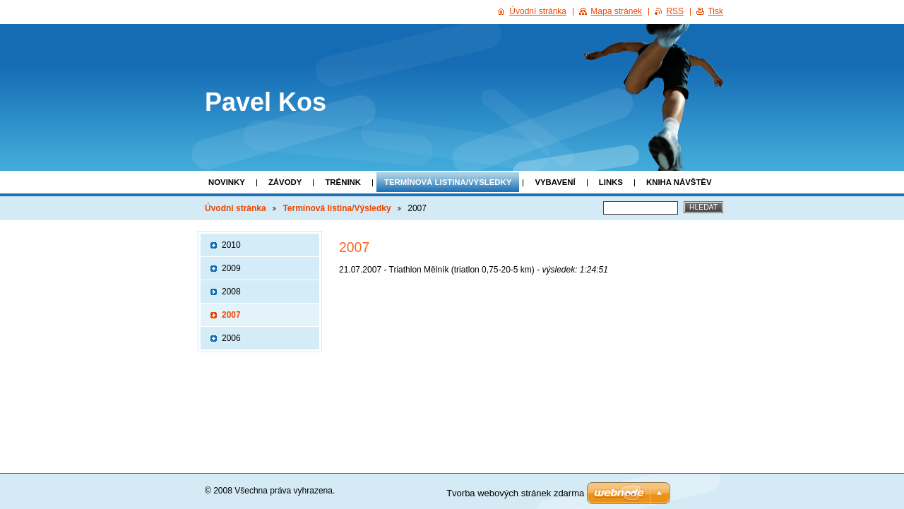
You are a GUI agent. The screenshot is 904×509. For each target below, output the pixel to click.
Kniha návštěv (679, 182)
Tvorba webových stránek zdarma (515, 493)
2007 (231, 315)
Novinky (226, 182)
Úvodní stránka (235, 208)
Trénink (343, 182)
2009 (231, 268)
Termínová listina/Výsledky (447, 182)
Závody (285, 182)
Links (611, 182)
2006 (231, 338)
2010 (231, 245)
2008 (231, 292)
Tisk (715, 11)
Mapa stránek (616, 11)
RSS (675, 11)
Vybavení (555, 182)
